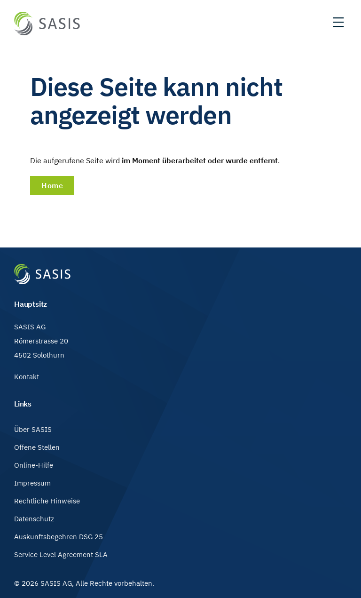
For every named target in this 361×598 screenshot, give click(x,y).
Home (52, 185)
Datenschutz (34, 518)
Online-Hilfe (33, 465)
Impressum (32, 482)
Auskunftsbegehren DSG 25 (58, 536)
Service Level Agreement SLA (61, 554)
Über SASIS (33, 429)
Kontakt (26, 376)
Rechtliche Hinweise (47, 500)
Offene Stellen (37, 447)
